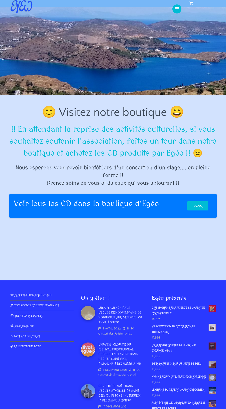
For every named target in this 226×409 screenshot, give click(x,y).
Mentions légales (29, 315)
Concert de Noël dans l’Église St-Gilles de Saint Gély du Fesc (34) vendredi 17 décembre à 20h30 (119, 393)
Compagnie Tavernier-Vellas (36, 305)
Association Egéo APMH (33, 295)
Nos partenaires (27, 336)
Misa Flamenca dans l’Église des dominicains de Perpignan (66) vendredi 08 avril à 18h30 (120, 315)
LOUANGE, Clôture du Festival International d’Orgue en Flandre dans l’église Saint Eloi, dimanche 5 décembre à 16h (119, 354)
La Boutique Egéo (27, 346)
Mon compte (24, 325)
